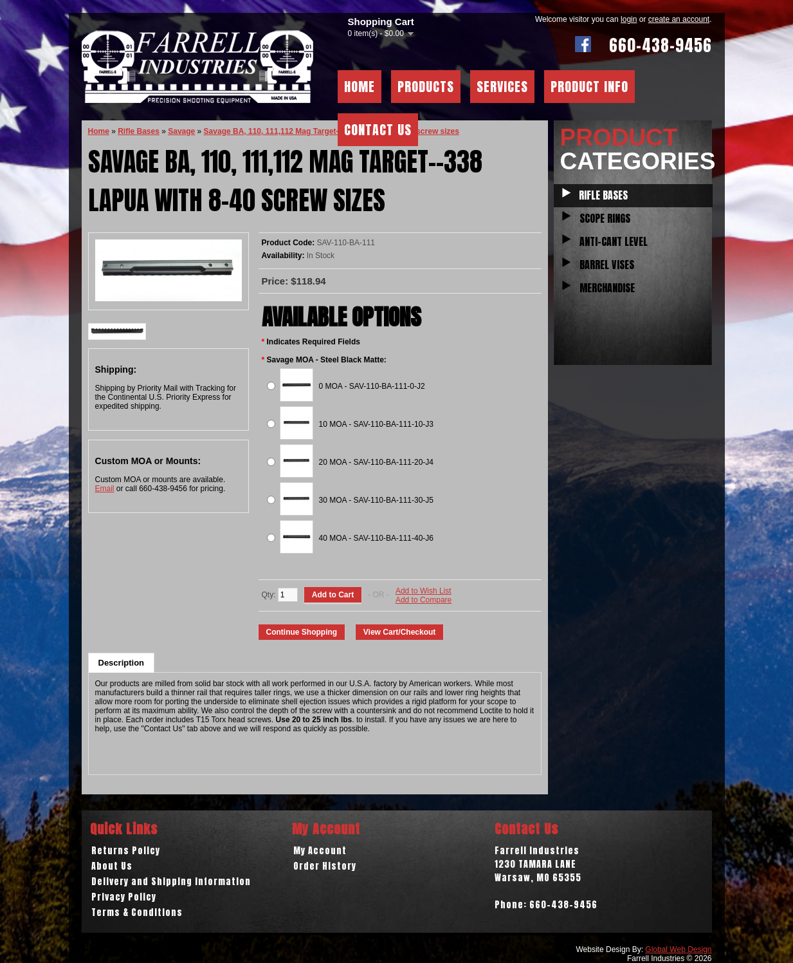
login (629, 19)
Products (425, 87)
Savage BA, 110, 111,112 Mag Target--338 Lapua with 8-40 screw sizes (331, 131)
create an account (678, 19)
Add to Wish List (423, 590)
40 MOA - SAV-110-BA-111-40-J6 (376, 538)
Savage (181, 131)
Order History (324, 866)
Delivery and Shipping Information (171, 881)
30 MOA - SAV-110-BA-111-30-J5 (376, 500)
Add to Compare (423, 599)
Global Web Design (678, 949)
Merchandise (607, 287)
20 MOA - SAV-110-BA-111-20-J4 (376, 462)
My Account (320, 850)
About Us (111, 866)
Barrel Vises (606, 264)
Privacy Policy (123, 897)
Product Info (589, 87)
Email (104, 488)
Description (121, 663)
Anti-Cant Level (613, 241)
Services (502, 87)
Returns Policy (125, 850)
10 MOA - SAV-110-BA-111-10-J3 (376, 424)
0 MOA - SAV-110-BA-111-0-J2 (372, 386)
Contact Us (378, 130)
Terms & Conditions (137, 912)
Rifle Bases (603, 195)
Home (359, 87)
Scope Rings (604, 218)
